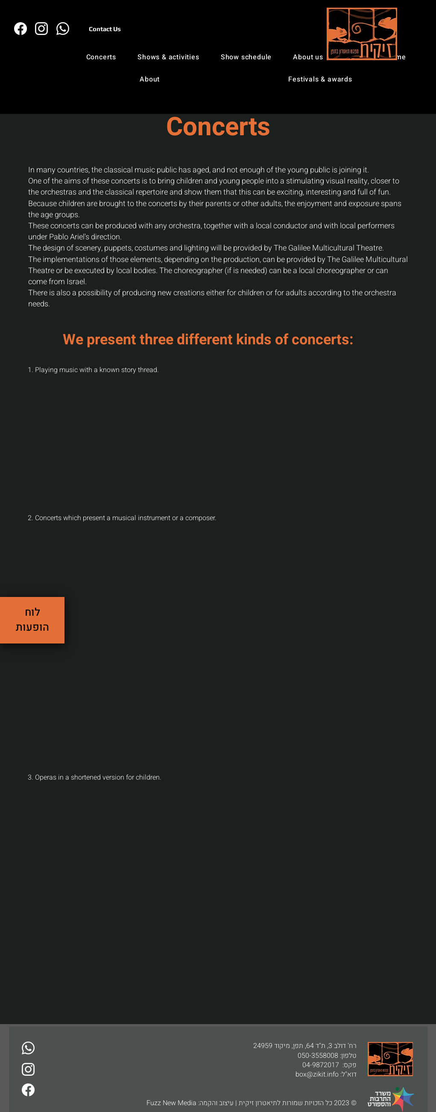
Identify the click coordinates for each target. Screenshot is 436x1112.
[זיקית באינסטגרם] (41, 28)
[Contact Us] (105, 28)
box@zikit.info (317, 1074)
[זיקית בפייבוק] (20, 28)
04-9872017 (320, 1065)
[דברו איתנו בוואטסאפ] (28, 1048)
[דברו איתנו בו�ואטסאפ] (63, 28)
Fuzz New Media (171, 1103)
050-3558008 (318, 1056)
